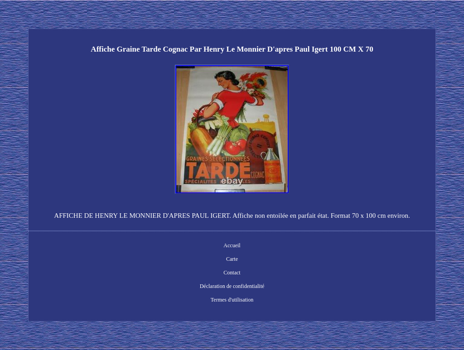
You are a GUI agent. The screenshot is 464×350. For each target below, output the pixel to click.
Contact (231, 272)
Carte (232, 259)
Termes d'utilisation (232, 300)
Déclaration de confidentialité (232, 286)
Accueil (231, 245)
